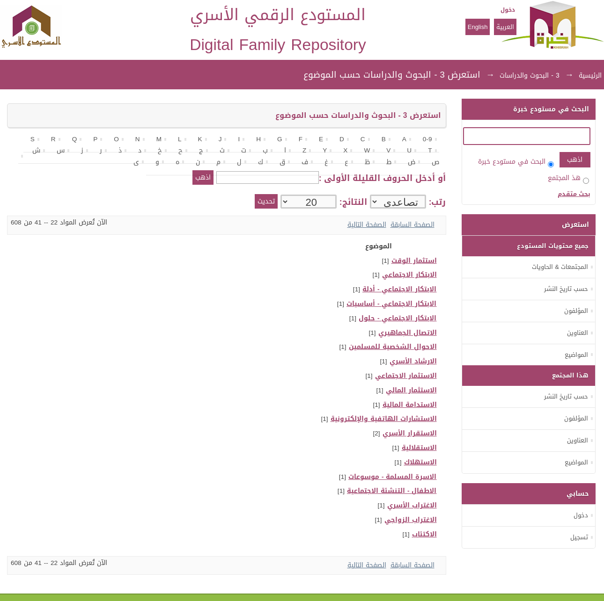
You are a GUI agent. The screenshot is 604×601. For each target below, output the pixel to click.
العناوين (577, 333)
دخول (508, 10)
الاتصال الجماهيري (407, 333)
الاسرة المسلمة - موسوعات (392, 477)
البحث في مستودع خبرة (516, 161)
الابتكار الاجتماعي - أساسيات (391, 304)
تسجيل (579, 537)
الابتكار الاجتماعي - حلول (398, 318)
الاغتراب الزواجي (410, 520)
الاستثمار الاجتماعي (406, 376)
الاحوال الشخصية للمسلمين (393, 347)
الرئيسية (590, 75)
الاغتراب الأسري (412, 505)
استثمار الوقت (414, 261)
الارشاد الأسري (413, 361)
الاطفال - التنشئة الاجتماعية (392, 491)
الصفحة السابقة (412, 225)
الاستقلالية (419, 448)
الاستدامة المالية (410, 405)
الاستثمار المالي (411, 390)
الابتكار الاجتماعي (409, 275)
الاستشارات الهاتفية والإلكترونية (384, 419)
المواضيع (576, 355)
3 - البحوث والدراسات (529, 75)
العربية (505, 27)
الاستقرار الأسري (410, 433)
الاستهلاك (420, 462)
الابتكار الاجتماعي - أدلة (399, 289)
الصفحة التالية (366, 225)
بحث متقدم (574, 194)
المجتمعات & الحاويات (560, 267)
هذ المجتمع (568, 178)
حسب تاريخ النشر (566, 289)
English (478, 27)
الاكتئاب (424, 534)
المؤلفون (576, 311)
